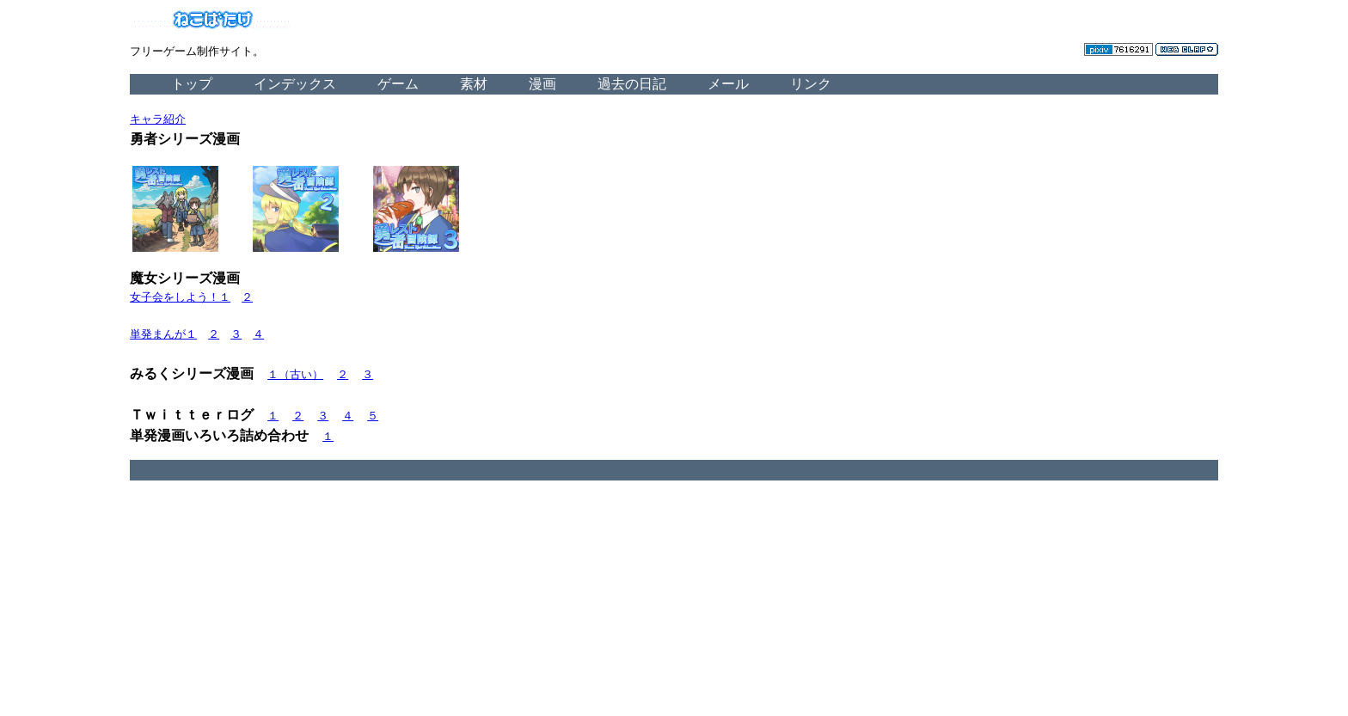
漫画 (542, 83)
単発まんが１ (163, 333)
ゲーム (398, 83)
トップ (191, 83)
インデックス (295, 83)
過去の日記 (631, 83)
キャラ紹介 (158, 119)
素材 (473, 83)
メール (728, 83)
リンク (810, 83)
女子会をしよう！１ (180, 297)
